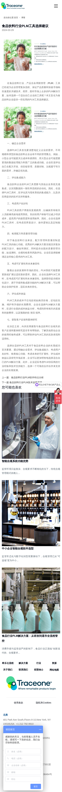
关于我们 (7, 669)
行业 (38, 663)
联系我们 (23, 669)
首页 (16, 17)
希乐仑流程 (8, 663)
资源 (54, 663)
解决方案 (23, 663)
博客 (23, 17)
